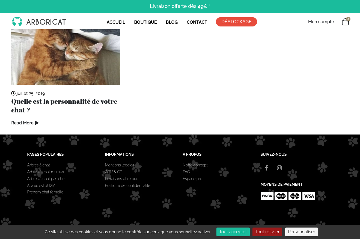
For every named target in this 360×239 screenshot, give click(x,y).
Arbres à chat (38, 165)
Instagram (279, 167)
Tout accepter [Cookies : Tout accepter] (233, 231)
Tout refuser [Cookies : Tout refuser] (267, 231)
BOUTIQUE (145, 22)
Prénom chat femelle (45, 192)
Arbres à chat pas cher (46, 179)
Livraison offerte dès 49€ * (180, 6)
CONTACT (197, 22)
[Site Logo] (38, 22)
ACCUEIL (116, 22)
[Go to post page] (65, 57)
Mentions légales (120, 165)
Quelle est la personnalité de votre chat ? (64, 105)
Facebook (266, 167)
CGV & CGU (115, 172)
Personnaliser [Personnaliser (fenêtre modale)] (301, 231)
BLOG (172, 22)
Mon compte (321, 21)
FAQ (186, 172)
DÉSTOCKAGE (236, 21)
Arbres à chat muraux (46, 172)
